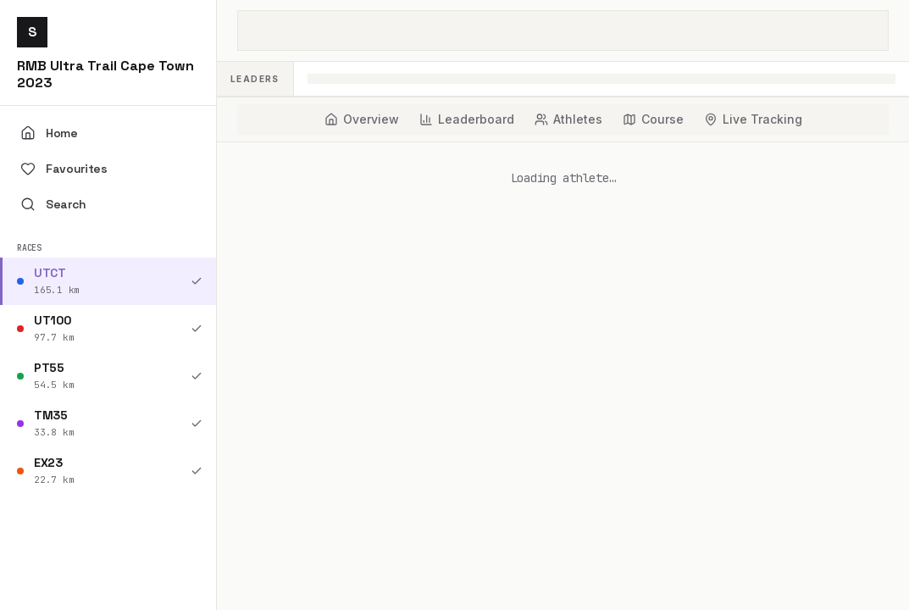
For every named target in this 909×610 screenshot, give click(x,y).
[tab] (361, 119)
